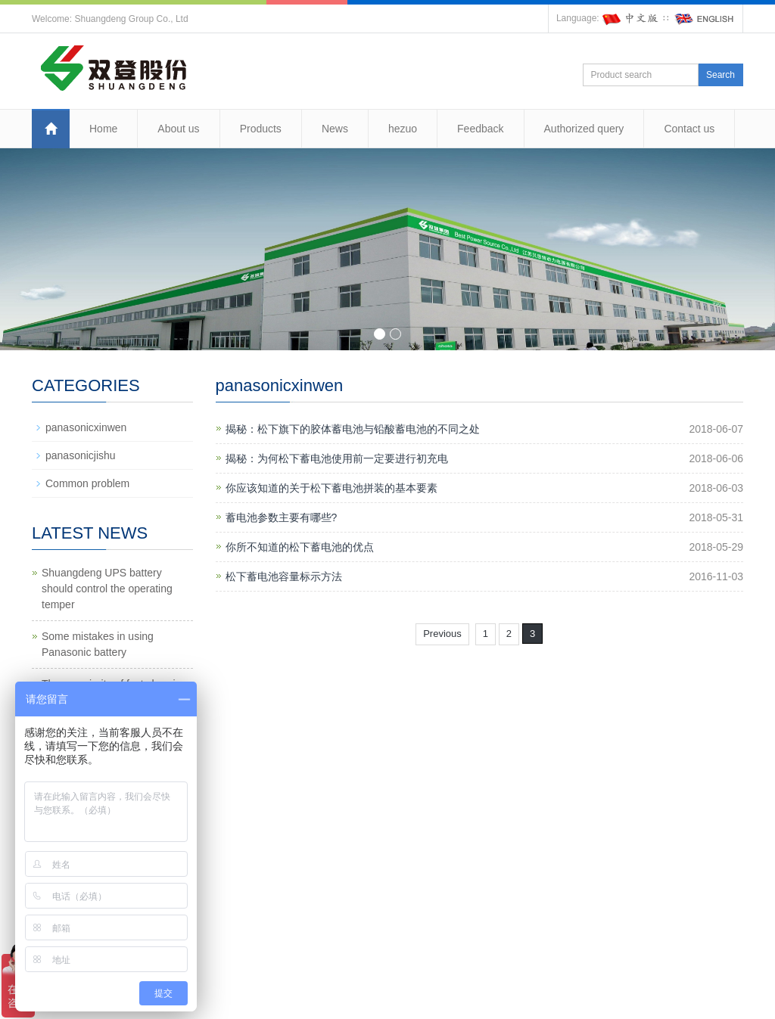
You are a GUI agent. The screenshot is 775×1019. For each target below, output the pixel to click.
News (335, 129)
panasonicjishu (80, 455)
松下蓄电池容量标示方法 (284, 576)
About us (178, 129)
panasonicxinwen (85, 427)
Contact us (689, 129)
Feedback (480, 129)
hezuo (402, 129)
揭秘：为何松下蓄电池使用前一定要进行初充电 (337, 458)
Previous (442, 633)
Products (261, 129)
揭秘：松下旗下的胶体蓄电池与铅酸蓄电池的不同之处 (353, 429)
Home (103, 129)
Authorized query (584, 129)
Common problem (87, 483)
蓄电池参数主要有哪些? (282, 517)
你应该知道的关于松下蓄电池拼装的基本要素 (331, 488)
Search (720, 75)
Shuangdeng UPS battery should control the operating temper (107, 588)
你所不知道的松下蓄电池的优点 (300, 547)
